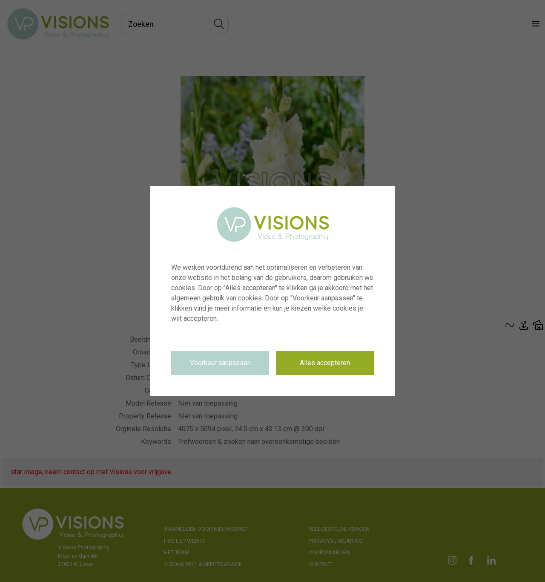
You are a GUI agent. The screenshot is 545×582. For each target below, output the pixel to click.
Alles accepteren (325, 363)
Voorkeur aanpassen (220, 363)
